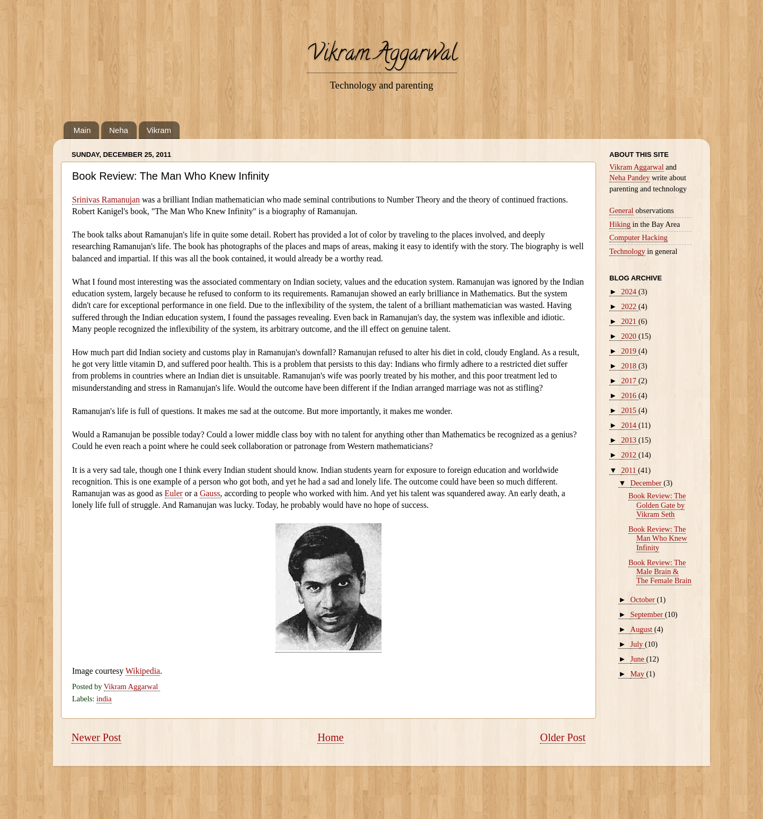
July (638, 644)
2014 (629, 425)
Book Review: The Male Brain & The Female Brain (659, 571)
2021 (629, 321)
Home (330, 737)
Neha (118, 130)
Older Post (562, 737)
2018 (629, 366)
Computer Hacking (638, 237)
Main (82, 130)
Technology (627, 251)
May (638, 674)
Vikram (159, 130)
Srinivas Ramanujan (106, 199)
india (104, 698)
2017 (629, 380)
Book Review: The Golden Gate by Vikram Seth (657, 504)
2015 (629, 410)
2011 (629, 470)
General (621, 210)
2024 (629, 291)
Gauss (210, 493)
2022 (629, 306)
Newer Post (96, 737)
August (642, 629)
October (644, 599)
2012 (629, 455)
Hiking (620, 224)
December (647, 483)
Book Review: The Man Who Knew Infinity (657, 538)
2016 (629, 395)
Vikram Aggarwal (382, 55)
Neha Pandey (629, 177)
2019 (629, 351)
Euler (174, 493)
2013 (629, 440)
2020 (629, 336)
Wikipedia (143, 670)
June (638, 659)
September (648, 614)
